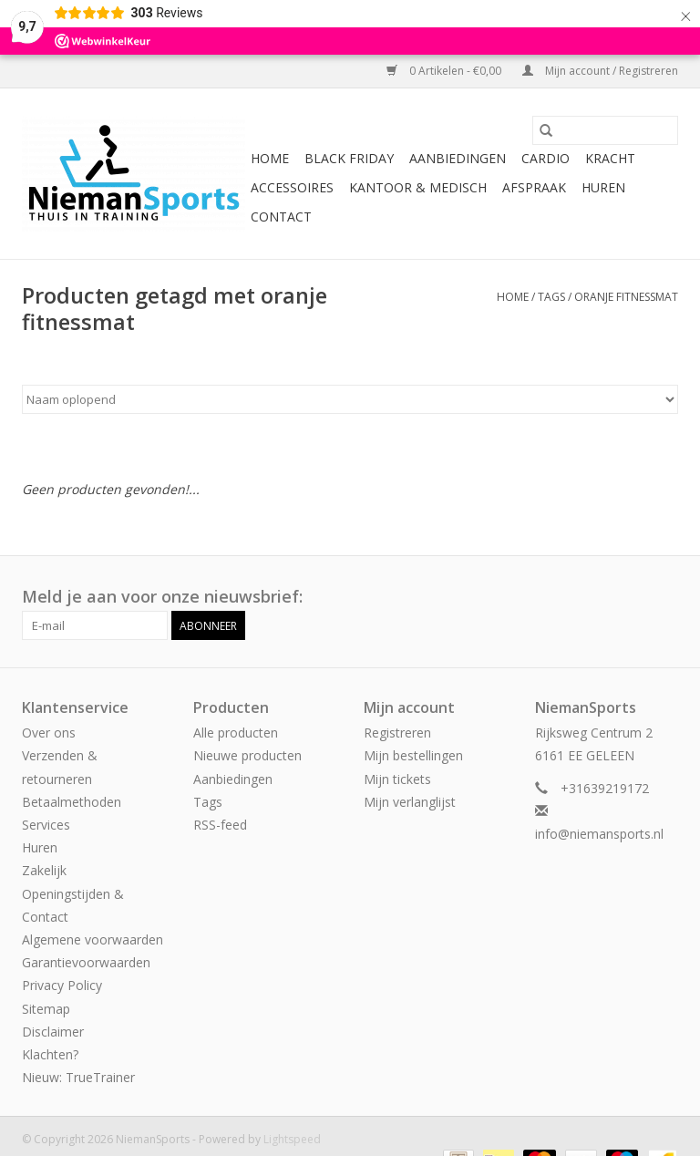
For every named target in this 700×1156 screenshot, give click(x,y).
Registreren (397, 732)
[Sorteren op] (350, 399)
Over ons (49, 732)
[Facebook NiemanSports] (630, 597)
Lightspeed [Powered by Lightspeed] (292, 1139)
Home (270, 158)
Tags (551, 296)
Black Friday (349, 158)
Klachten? (50, 1054)
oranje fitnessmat (626, 296)
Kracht (610, 158)
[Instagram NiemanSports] (663, 597)
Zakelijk (44, 870)
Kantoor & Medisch (418, 187)
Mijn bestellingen (413, 755)
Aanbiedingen (457, 158)
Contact (281, 216)
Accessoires (292, 187)
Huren (603, 187)
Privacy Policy (62, 985)
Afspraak (534, 187)
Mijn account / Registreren (600, 70)
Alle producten (235, 732)
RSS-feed (220, 824)
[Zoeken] (605, 130)
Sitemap (46, 1008)
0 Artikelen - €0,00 (445, 70)
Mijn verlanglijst (410, 801)
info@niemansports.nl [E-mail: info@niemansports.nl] (599, 833)
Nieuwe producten (247, 755)
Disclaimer (53, 1031)
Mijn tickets (397, 779)
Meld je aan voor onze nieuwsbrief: (162, 596)
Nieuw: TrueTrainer (78, 1077)
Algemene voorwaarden (92, 939)
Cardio (545, 158)
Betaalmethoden (71, 801)
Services (46, 824)
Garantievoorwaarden (86, 962)
